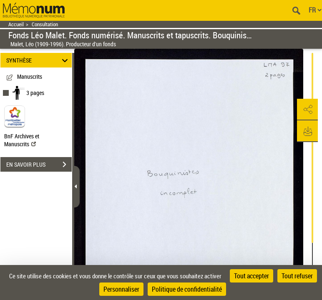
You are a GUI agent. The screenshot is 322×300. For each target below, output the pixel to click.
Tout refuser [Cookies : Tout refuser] (297, 275)
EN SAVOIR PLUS (39, 164)
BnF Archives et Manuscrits (21, 140)
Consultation (45, 24)
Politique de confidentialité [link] (187, 289)
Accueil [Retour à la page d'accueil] (16, 24)
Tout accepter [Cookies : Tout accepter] (251, 275)
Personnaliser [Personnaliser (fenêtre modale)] (121, 289)
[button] (307, 109)
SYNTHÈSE (38, 60)
